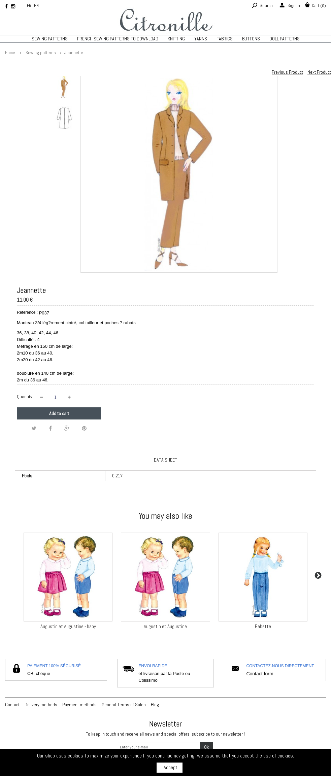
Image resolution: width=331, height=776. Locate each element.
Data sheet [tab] (165, 460)
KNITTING (176, 39)
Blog (155, 705)
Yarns (200, 39)
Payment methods (79, 705)
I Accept (169, 767)
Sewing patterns (50, 39)
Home (10, 53)
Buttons (251, 39)
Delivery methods (41, 705)
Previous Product (287, 72)
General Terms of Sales (124, 705)
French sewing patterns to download (117, 39)
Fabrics (225, 39)
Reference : (27, 312)
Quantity (24, 397)
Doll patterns (284, 39)
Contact (12, 705)
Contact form (259, 673)
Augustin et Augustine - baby (68, 626)
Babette (263, 626)
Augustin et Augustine (165, 626)
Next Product (319, 72)
